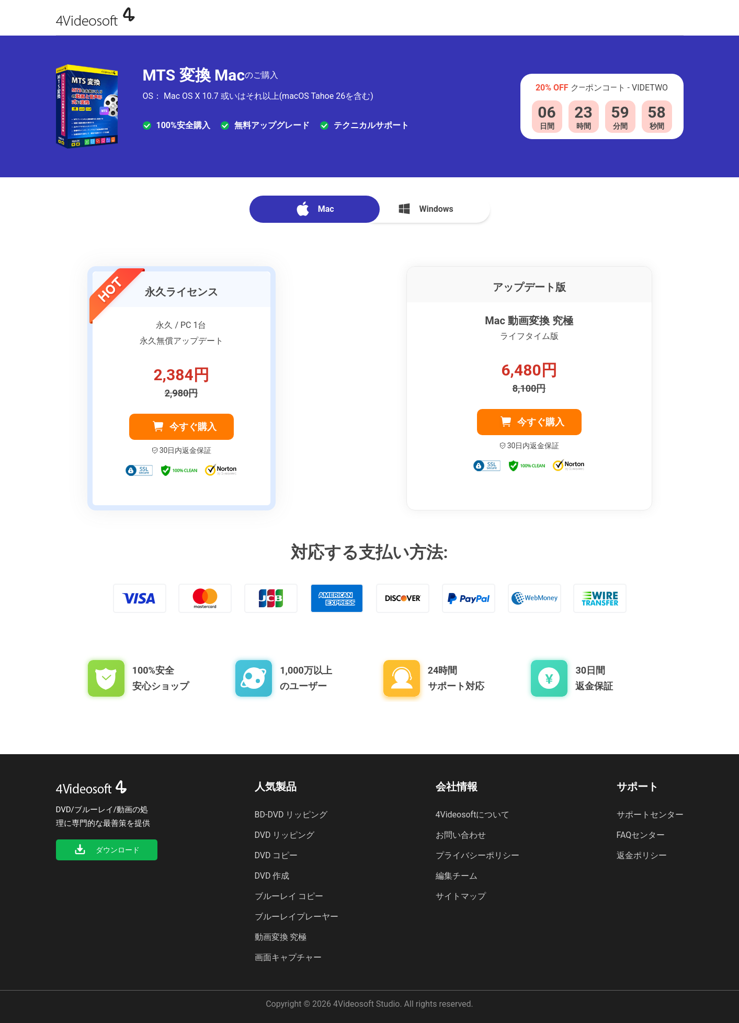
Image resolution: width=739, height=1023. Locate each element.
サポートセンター (650, 815)
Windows (424, 208)
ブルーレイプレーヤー (296, 917)
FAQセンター (641, 835)
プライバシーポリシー (477, 855)
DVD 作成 (272, 876)
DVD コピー (276, 855)
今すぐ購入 (193, 426)
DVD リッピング (285, 835)
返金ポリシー (642, 855)
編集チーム (456, 876)
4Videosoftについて (473, 815)
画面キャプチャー (288, 957)
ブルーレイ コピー (289, 896)
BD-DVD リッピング (291, 815)
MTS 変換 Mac (194, 75)
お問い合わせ (461, 835)
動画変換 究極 (281, 937)
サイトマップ (461, 896)
